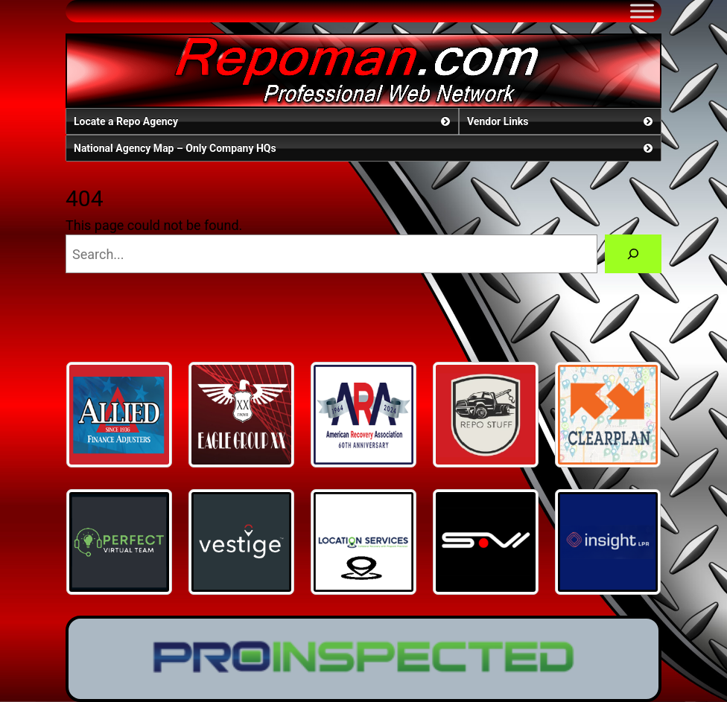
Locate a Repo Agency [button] (263, 121)
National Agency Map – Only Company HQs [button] (364, 148)
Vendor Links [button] (561, 121)
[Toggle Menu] (642, 11)
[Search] (633, 253)
